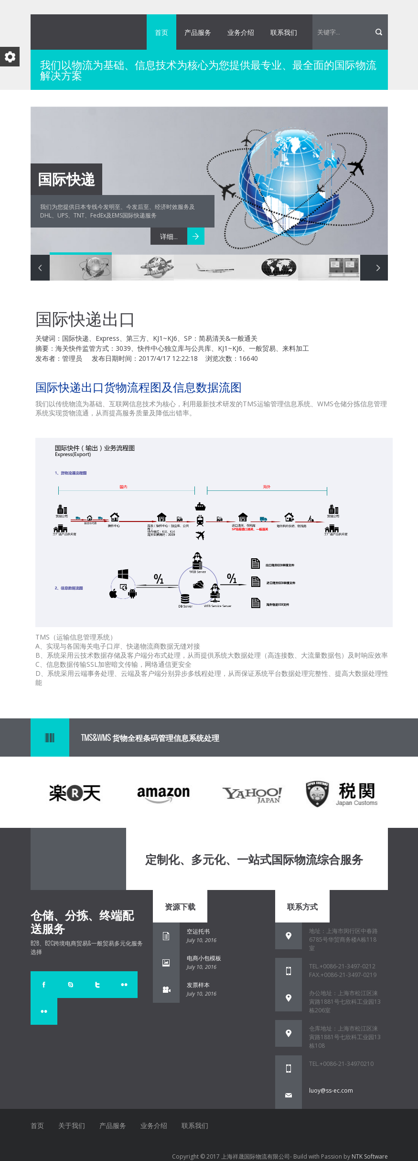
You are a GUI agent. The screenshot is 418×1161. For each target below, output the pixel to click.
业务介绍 (240, 32)
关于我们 (71, 1125)
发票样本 (198, 985)
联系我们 (283, 32)
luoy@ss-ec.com (331, 1090)
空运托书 (198, 931)
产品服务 (197, 32)
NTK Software (370, 1156)
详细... (169, 236)
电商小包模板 (204, 958)
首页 (161, 32)
